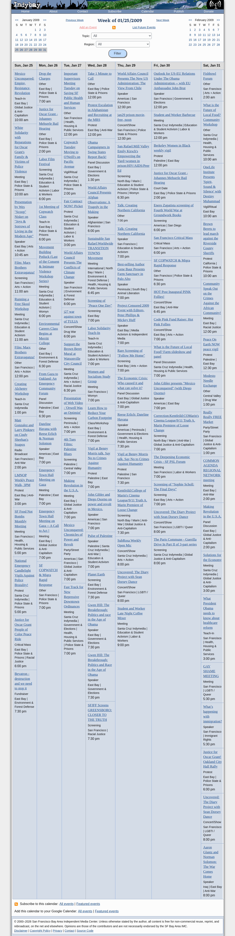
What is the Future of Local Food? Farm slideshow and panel (173, 352)
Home (25, 11)
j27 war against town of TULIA (72, 316)
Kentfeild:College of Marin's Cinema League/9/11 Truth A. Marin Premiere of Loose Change (132, 500)
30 (40, 49)
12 (21, 39)
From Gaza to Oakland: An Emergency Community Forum (48, 383)
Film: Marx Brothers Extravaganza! (25, 267)
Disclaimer (21, 930)
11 (16, 39)
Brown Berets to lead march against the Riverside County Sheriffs (210, 238)
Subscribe (114, 11)
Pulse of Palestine (100, 536)
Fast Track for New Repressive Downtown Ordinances (73, 596)
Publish (179, 11)
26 (21, 49)
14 (30, 39)
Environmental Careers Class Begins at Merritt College (49, 333)
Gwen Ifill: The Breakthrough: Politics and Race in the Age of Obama (100, 664)
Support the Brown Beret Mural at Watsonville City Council (73, 353)
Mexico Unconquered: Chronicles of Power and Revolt (74, 534)
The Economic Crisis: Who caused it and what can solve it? (132, 383)
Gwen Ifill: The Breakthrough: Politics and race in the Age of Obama (99, 614)
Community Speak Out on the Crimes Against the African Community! (212, 298)
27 (26, 49)
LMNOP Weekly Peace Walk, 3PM (24, 480)
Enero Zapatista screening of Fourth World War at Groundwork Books (174, 210)
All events (66, 904)
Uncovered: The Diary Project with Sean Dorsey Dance (133, 577)
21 (30, 44)
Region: (89, 44)
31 (44, 49)
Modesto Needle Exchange (210, 380)
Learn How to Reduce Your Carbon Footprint (100, 413)
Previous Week (75, 20)
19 (21, 44)
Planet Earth (96, 574)
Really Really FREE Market (212, 417)
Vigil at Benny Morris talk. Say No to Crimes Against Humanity (99, 458)
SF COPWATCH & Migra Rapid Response (48, 575)
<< (16, 20)
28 (30, 49)
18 (16, 44)
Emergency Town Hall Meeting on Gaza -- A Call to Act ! (49, 521)
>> (44, 20)
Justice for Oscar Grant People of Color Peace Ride (23, 629)
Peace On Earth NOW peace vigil (211, 344)
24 (44, 44)
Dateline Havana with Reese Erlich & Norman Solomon (48, 433)
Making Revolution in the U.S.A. (73, 485)
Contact (82, 11)
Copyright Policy (40, 930)
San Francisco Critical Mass (173, 238)
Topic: (86, 36)
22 (35, 44)
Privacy (57, 930)
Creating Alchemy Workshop (22, 389)
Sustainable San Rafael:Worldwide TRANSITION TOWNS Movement (100, 248)
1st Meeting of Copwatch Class (49, 211)
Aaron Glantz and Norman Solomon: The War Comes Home (210, 861)
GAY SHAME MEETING (211, 671)
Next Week (162, 20)
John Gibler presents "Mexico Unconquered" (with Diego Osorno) (174, 388)
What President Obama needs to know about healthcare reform (211, 613)
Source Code (85, 930)
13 (26, 39)
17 (44, 39)
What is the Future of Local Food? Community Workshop (212, 114)
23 (40, 44)
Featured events (88, 904)
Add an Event (88, 27)
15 (35, 39)
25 (16, 49)
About (53, 11)
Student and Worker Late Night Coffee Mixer (131, 613)
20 (26, 44)
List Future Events (144, 27)
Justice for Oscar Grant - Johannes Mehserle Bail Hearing (49, 118)
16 (40, 39)
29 (35, 49)
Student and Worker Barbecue (174, 115)
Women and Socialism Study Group (99, 376)
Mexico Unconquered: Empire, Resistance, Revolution (24, 83)
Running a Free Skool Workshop (22, 304)
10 (44, 35)
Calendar (147, 11)
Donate (209, 11)
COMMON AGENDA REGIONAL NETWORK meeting (212, 470)
